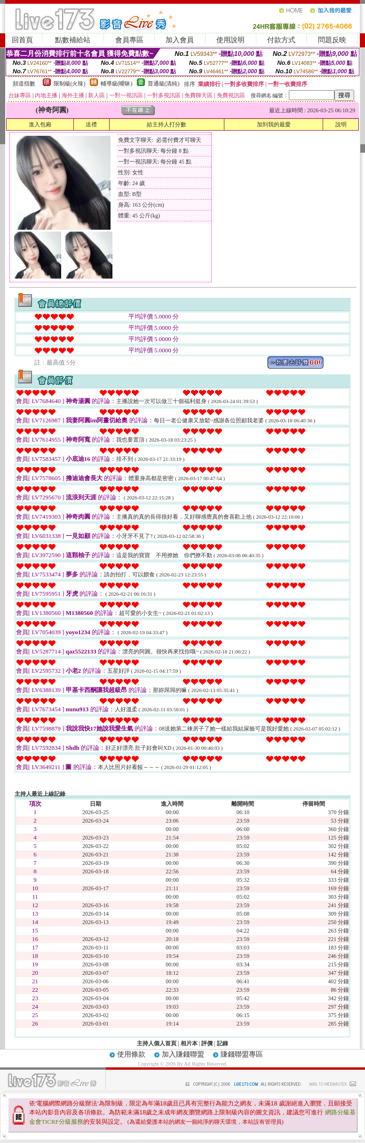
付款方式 (281, 40)
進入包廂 (40, 124)
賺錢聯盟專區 (242, 1054)
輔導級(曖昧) (117, 83)
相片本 (189, 1043)
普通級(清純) (164, 83)
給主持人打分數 (166, 124)
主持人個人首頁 (156, 1043)
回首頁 (22, 40)
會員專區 (129, 40)
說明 (341, 124)
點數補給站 (72, 40)
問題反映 (332, 40)
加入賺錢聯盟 (183, 1054)
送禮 (91, 124)
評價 (207, 1043)
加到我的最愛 (274, 124)
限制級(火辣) (70, 83)
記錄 (222, 1043)
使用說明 (230, 40)
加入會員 (180, 40)
